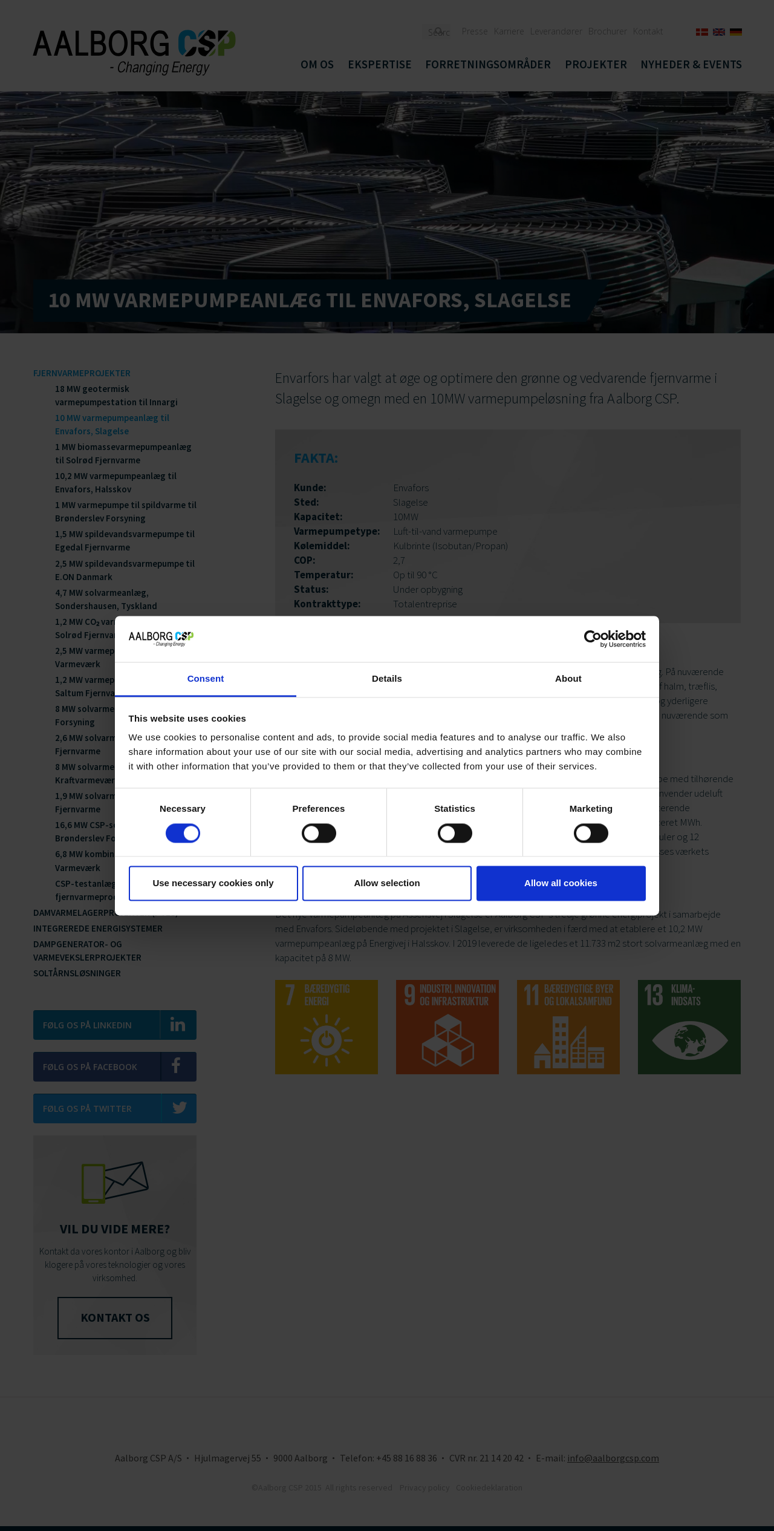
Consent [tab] (205, 679)
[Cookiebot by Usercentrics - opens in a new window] (593, 639)
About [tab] (568, 679)
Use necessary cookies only (212, 883)
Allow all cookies (560, 883)
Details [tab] (387, 679)
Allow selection (387, 883)
